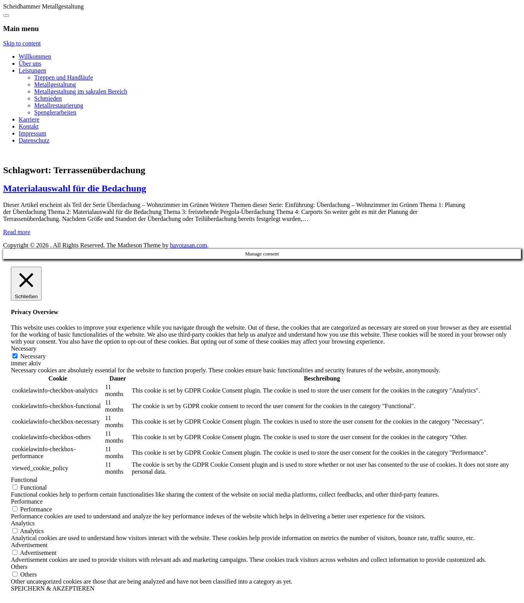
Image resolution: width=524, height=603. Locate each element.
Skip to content (22, 43)
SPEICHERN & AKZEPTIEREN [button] (52, 588)
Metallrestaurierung (58, 105)
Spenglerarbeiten (55, 112)
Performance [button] (27, 501)
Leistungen (32, 70)
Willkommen (35, 56)
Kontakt (29, 126)
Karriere (29, 119)
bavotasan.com (188, 245)
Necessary (33, 356)
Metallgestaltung (55, 84)
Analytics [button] (23, 523)
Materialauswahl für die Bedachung (74, 188)
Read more (16, 232)
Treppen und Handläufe (63, 77)
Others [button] (19, 566)
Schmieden (48, 98)
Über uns (30, 63)
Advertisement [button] (29, 545)
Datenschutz (34, 140)
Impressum (32, 133)
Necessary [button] (24, 348)
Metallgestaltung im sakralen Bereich (80, 91)
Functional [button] (24, 479)
